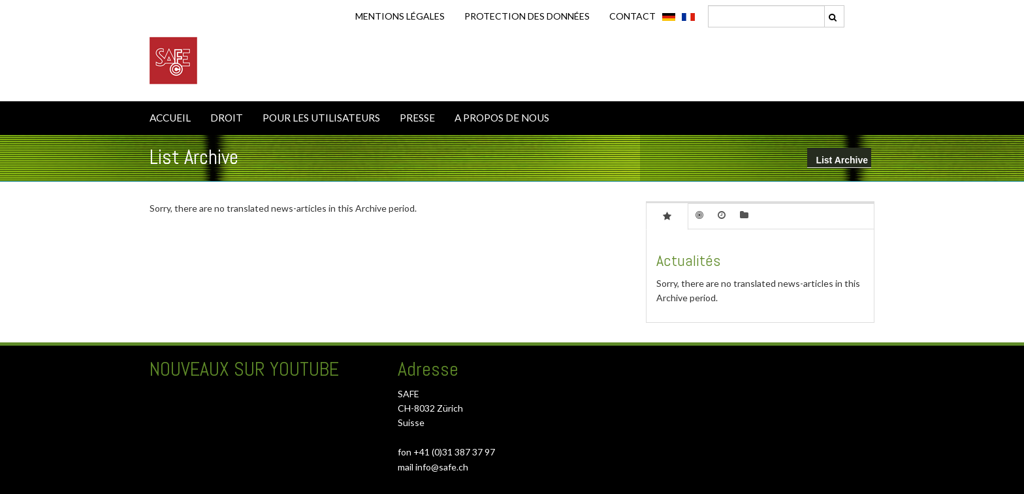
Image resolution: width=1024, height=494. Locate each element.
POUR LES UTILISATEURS (321, 118)
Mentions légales (400, 16)
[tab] (667, 215)
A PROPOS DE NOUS (502, 118)
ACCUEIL (170, 118)
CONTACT (632, 16)
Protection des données (527, 16)
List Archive (842, 160)
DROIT (226, 118)
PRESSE (417, 118)
